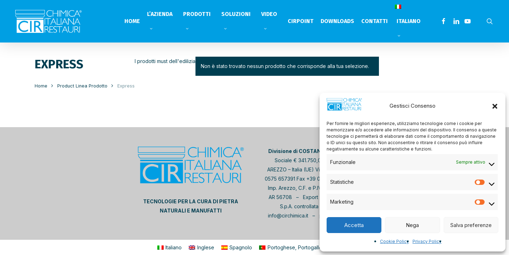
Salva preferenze (471, 225)
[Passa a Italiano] (170, 247)
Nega (412, 225)
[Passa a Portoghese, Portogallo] (291, 247)
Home (41, 86)
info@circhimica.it (288, 215)
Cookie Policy (394, 241)
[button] (494, 105)
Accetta (354, 225)
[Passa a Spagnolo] (237, 247)
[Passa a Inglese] (201, 247)
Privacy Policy (427, 241)
